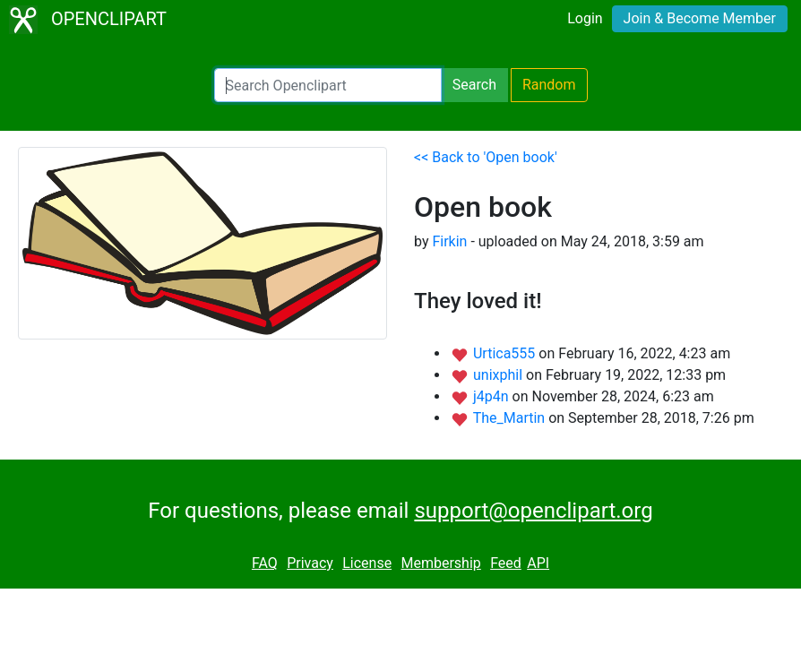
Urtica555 (505, 353)
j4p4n (492, 396)
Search (474, 84)
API (538, 563)
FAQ (265, 563)
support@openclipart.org (533, 510)
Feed (505, 563)
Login (584, 18)
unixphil (499, 374)
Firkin (449, 241)
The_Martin (510, 417)
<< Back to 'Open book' (485, 157)
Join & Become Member (700, 18)
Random (549, 84)
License (367, 563)
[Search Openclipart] (328, 85)
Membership (440, 563)
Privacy (310, 563)
